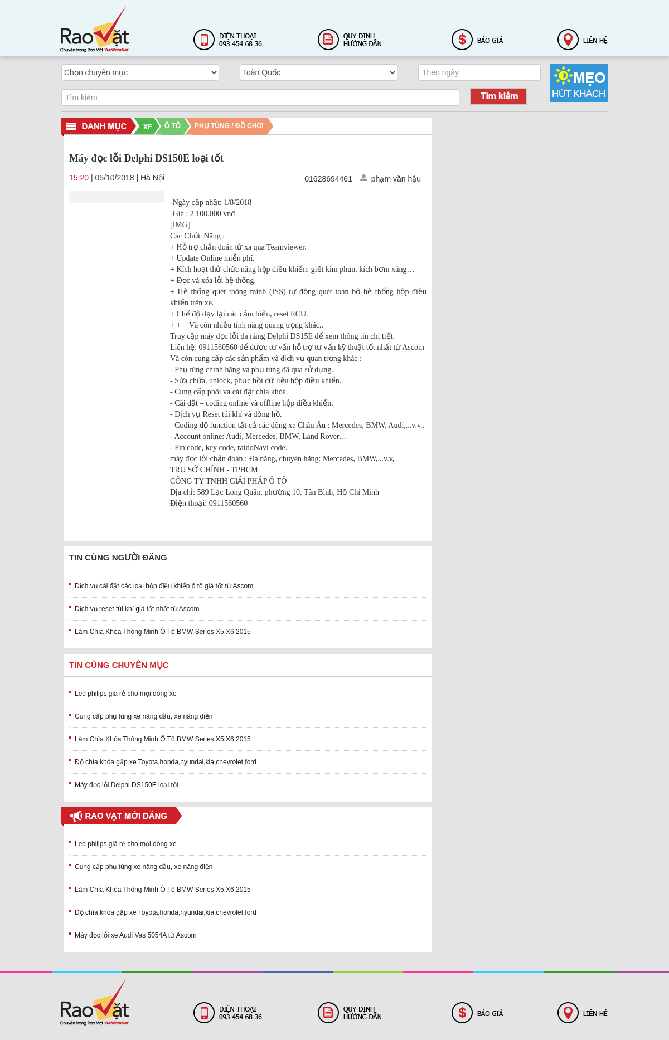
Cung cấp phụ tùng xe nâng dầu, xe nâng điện (144, 716)
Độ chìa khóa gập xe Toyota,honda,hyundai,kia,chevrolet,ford (165, 762)
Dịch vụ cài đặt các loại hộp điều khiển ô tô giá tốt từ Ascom (164, 586)
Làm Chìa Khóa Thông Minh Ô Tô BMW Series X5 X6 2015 (163, 632)
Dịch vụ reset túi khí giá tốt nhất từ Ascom (137, 609)
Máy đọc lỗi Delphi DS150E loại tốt (126, 785)
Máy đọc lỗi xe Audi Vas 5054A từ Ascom (136, 935)
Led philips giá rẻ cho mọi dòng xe (126, 693)
